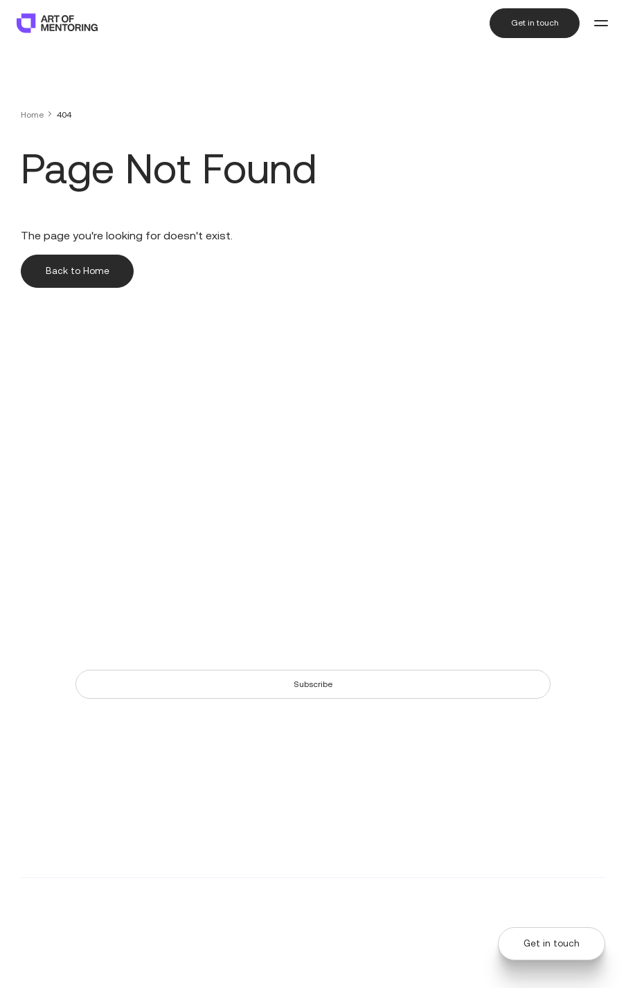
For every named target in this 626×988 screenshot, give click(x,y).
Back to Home (77, 271)
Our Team (518, 430)
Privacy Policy (490, 902)
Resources (401, 430)
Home (32, 114)
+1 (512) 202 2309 (53, 443)
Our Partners (523, 448)
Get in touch (534, 22)
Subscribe (313, 683)
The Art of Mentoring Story (431, 448)
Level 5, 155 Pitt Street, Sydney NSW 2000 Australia (49, 546)
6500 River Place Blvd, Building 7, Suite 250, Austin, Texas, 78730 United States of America (69, 474)
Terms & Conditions (567, 902)
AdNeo (353, 902)
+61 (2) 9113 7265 (52, 515)
